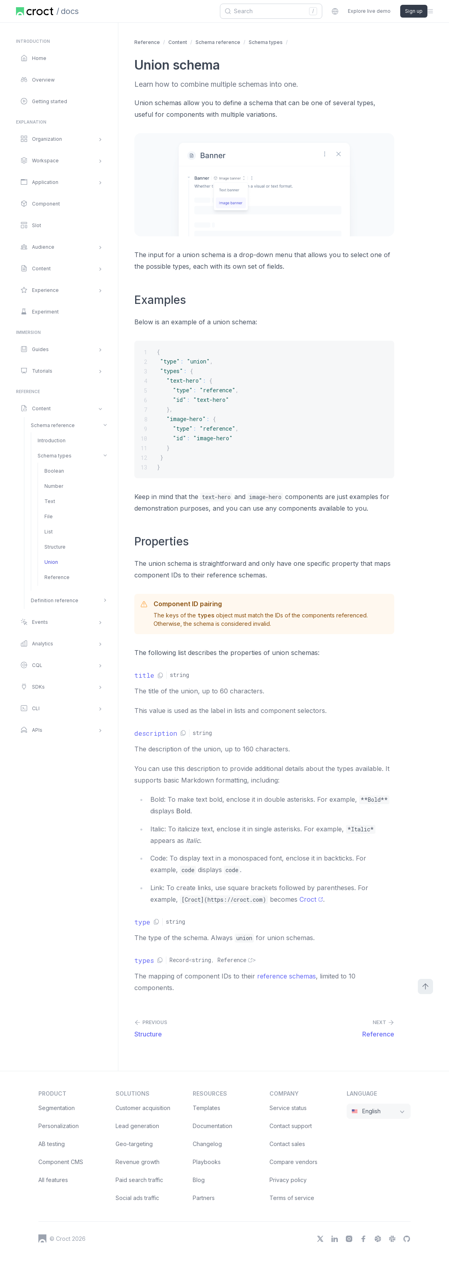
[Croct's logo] (42, 1238)
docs (70, 11)
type (142, 922)
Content (177, 42)
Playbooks (207, 1161)
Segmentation (56, 1107)
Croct (311, 899)
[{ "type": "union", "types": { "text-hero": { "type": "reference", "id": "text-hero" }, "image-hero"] (264, 409)
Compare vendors (293, 1161)
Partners (204, 1197)
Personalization (58, 1125)
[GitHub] (407, 1239)
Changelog (207, 1143)
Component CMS (60, 1161)
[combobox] (268, 11)
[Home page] (34, 11)
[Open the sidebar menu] (430, 11)
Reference (147, 42)
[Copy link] (160, 675)
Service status (288, 1107)
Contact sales (287, 1143)
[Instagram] (349, 1239)
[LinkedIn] (335, 1239)
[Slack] (392, 1239)
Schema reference (218, 42)
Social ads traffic (137, 1197)
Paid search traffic (139, 1179)
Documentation (212, 1125)
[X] (320, 1239)
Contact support (290, 1125)
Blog (199, 1179)
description (155, 733)
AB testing (51, 1143)
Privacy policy (288, 1179)
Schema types (266, 42)
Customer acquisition (143, 1107)
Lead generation (137, 1125)
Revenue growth (138, 1161)
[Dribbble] (378, 1239)
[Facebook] (363, 1239)
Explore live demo (369, 11)
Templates (206, 1107)
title (144, 675)
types (144, 960)
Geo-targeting (134, 1143)
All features (53, 1179)
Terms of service (291, 1197)
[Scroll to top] (425, 986)
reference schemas (286, 976)
